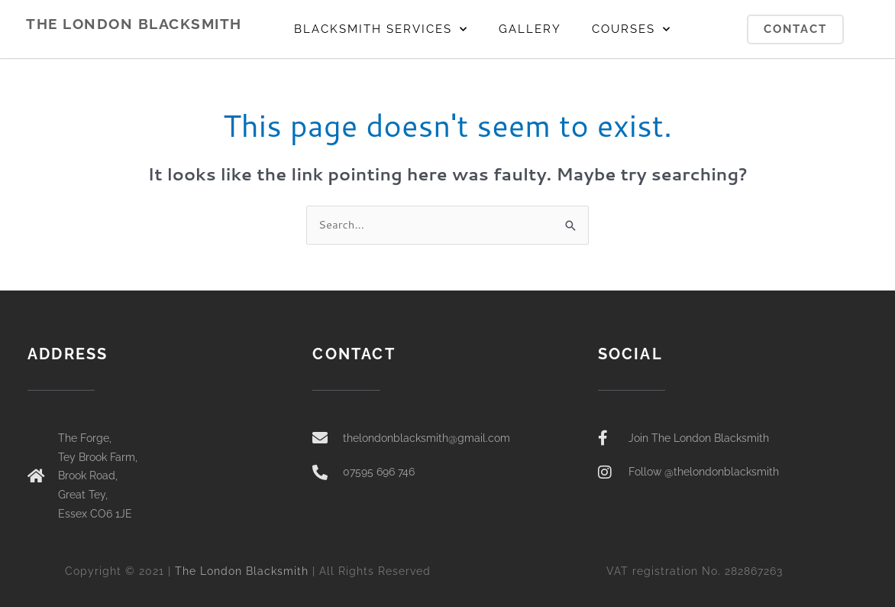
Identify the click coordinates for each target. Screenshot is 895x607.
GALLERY (530, 29)
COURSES (631, 29)
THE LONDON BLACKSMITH (134, 23)
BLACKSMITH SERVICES (381, 29)
